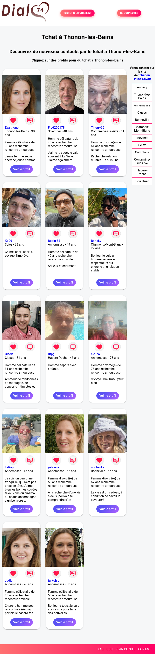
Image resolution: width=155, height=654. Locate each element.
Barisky (96, 241)
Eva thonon (12, 127)
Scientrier (142, 181)
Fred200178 (56, 127)
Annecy (142, 87)
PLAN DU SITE (125, 649)
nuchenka (97, 467)
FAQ (101, 649)
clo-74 (95, 354)
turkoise (53, 580)
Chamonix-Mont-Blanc (142, 129)
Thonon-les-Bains (142, 96)
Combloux (142, 152)
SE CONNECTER (129, 13)
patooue (53, 467)
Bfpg (51, 354)
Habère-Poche (142, 172)
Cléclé (9, 354)
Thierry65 (97, 127)
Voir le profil (21, 169)
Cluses (142, 112)
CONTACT (145, 649)
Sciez (142, 145)
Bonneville (142, 120)
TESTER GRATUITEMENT (78, 13)
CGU (109, 649)
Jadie (8, 580)
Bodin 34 (54, 241)
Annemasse (142, 105)
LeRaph (10, 467)
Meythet (142, 138)
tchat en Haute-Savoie (142, 77)
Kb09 (8, 241)
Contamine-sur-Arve (142, 161)
